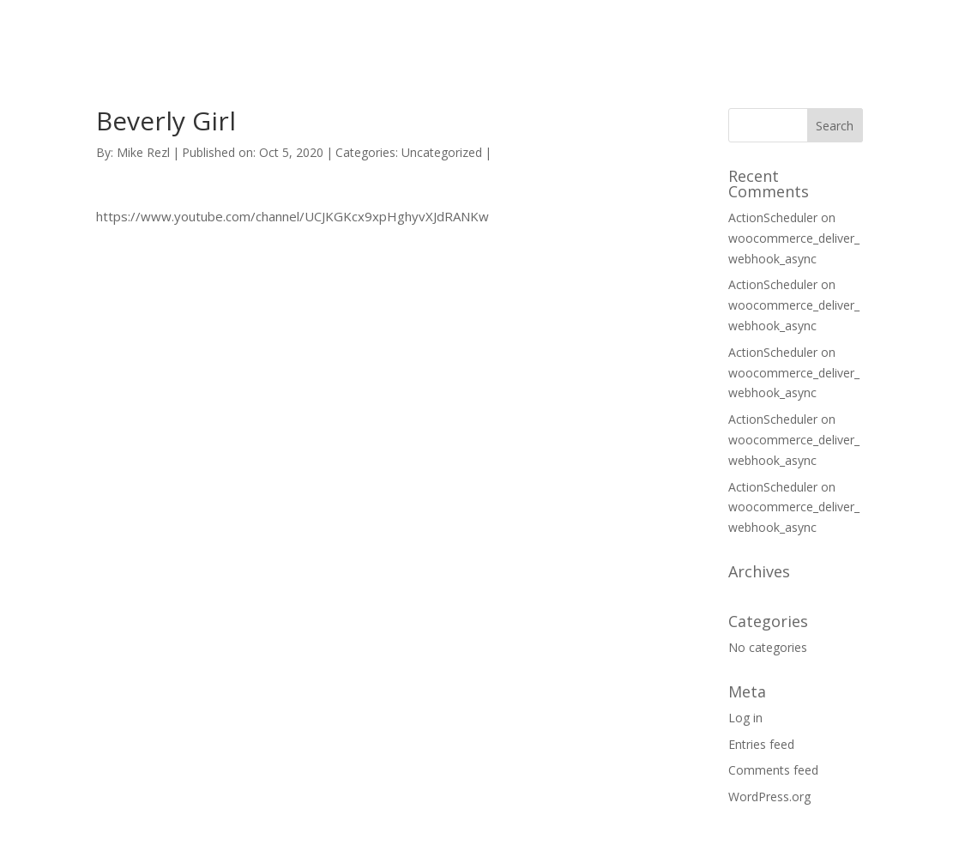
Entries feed (761, 744)
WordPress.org (769, 796)
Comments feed (773, 770)
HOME (560, 31)
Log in (745, 717)
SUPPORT (642, 31)
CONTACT (734, 31)
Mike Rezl (143, 152)
